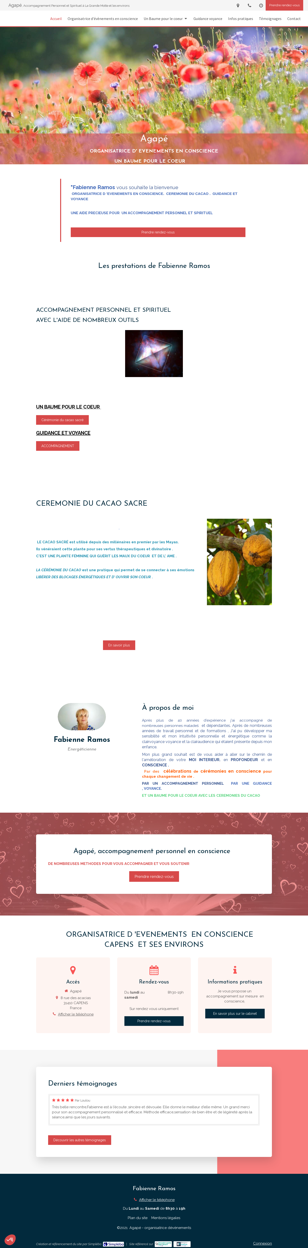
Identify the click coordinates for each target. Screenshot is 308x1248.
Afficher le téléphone (76, 1014)
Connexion (262, 1243)
